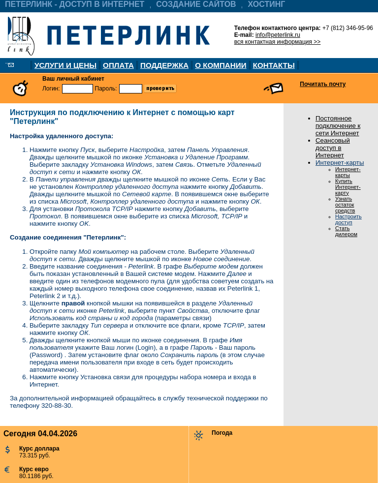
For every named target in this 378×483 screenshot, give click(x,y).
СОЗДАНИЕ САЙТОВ (196, 4)
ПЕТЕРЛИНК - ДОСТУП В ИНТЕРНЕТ (74, 4)
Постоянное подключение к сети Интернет (337, 126)
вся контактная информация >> (277, 41)
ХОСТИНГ (266, 4)
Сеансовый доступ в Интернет (332, 148)
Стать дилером (346, 231)
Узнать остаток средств (345, 204)
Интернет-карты (339, 162)
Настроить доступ (348, 219)
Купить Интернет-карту (348, 187)
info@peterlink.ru (277, 34)
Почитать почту (323, 84)
